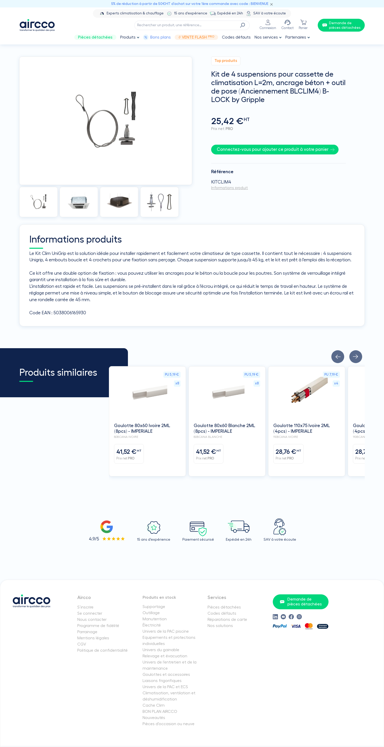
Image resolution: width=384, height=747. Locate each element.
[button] (337, 356)
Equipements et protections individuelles (169, 640)
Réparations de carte (227, 619)
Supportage (154, 607)
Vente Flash (196, 37)
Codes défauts (236, 37)
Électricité (152, 625)
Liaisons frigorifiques (162, 681)
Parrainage (87, 632)
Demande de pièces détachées (301, 601)
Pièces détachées (95, 37)
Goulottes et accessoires (166, 674)
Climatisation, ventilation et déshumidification (169, 696)
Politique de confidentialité (102, 650)
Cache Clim (154, 705)
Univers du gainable (161, 650)
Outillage (151, 613)
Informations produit (229, 188)
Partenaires (295, 37)
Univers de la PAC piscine (166, 631)
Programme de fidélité (98, 626)
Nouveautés (154, 718)
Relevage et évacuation (165, 656)
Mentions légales (93, 638)
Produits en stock (159, 597)
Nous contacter (92, 619)
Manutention (155, 619)
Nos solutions (220, 626)
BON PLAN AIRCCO (160, 711)
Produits (128, 37)
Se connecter (89, 613)
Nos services (266, 37)
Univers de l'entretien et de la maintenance (169, 665)
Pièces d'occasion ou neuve (168, 724)
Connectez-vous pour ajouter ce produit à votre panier (273, 149)
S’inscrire (85, 607)
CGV (81, 644)
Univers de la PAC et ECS (165, 687)
